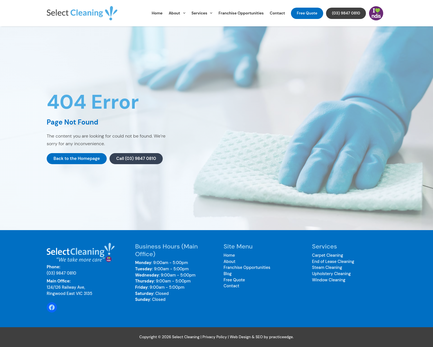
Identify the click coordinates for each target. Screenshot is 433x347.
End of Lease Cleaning (333, 261)
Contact (277, 13)
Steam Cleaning (327, 267)
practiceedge (281, 337)
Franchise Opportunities (240, 13)
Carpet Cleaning (327, 255)
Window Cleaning (329, 279)
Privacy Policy (214, 337)
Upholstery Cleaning (331, 273)
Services (201, 13)
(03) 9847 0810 (346, 13)
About (177, 13)
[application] (182, 13)
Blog (228, 273)
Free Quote (307, 13)
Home (157, 13)
